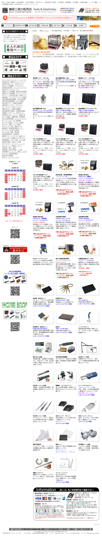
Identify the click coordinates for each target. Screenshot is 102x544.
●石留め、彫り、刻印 (9, 147)
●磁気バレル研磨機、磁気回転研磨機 (14, 91)
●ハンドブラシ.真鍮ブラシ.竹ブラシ (14, 138)
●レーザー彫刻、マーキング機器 (13, 122)
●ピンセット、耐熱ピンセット (12, 146)
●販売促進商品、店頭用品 (10, 134)
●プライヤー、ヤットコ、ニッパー (13, 144)
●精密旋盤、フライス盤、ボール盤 (13, 140)
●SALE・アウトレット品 (10, 157)
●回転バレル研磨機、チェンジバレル (14, 93)
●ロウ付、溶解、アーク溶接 (11, 124)
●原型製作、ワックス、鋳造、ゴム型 (14, 151)
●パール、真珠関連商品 (10, 153)
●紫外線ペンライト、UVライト (12, 105)
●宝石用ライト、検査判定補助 (12, 103)
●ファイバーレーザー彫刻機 (11, 120)
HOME (34, 30)
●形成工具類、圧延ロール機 (11, 142)
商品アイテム (44, 30)
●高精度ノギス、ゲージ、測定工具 (13, 115)
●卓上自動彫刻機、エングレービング (14, 118)
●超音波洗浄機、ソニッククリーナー (14, 87)
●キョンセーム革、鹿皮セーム (12, 126)
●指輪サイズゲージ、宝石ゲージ (13, 113)
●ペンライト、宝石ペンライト (12, 107)
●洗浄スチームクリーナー (10, 89)
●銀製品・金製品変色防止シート (13, 128)
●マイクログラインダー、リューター (14, 80)
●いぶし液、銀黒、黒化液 (10, 132)
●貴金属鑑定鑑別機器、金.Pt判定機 (13, 99)
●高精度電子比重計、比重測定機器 (13, 111)
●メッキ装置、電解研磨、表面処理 (13, 117)
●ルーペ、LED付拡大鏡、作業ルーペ (14, 95)
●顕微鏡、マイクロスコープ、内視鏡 (14, 97)
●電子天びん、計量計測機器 (11, 109)
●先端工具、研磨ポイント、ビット (13, 82)
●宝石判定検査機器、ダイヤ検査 (13, 101)
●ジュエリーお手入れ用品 (10, 130)
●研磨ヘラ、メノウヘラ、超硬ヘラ (13, 136)
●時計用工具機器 (7, 155)
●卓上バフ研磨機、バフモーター (13, 86)
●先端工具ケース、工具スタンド (13, 84)
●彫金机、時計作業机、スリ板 (12, 149)
